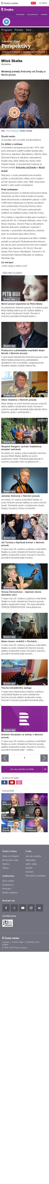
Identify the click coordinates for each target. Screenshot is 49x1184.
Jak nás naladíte (33, 856)
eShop (5, 868)
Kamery (44, 14)
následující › (44, 758)
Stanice (6, 864)
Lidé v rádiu (31, 864)
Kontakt (29, 872)
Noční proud (8, 74)
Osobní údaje (18, 942)
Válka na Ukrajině (10, 856)
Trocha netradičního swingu (16, 688)
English (5, 945)
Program (20, 14)
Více (30, 29)
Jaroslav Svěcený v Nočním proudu (20, 496)
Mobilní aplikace (10, 892)
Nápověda (31, 860)
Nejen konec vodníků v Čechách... (20, 641)
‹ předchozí (5, 758)
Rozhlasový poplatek (36, 875)
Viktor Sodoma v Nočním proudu (19, 399)
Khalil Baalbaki (12, 131)
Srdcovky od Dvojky (32, 71)
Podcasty (6, 888)
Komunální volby (10, 860)
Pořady (19, 29)
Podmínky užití (32, 942)
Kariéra (29, 868)
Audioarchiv (32, 14)
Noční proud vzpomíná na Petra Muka (21, 304)
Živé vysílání (8, 881)
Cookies (5, 942)
